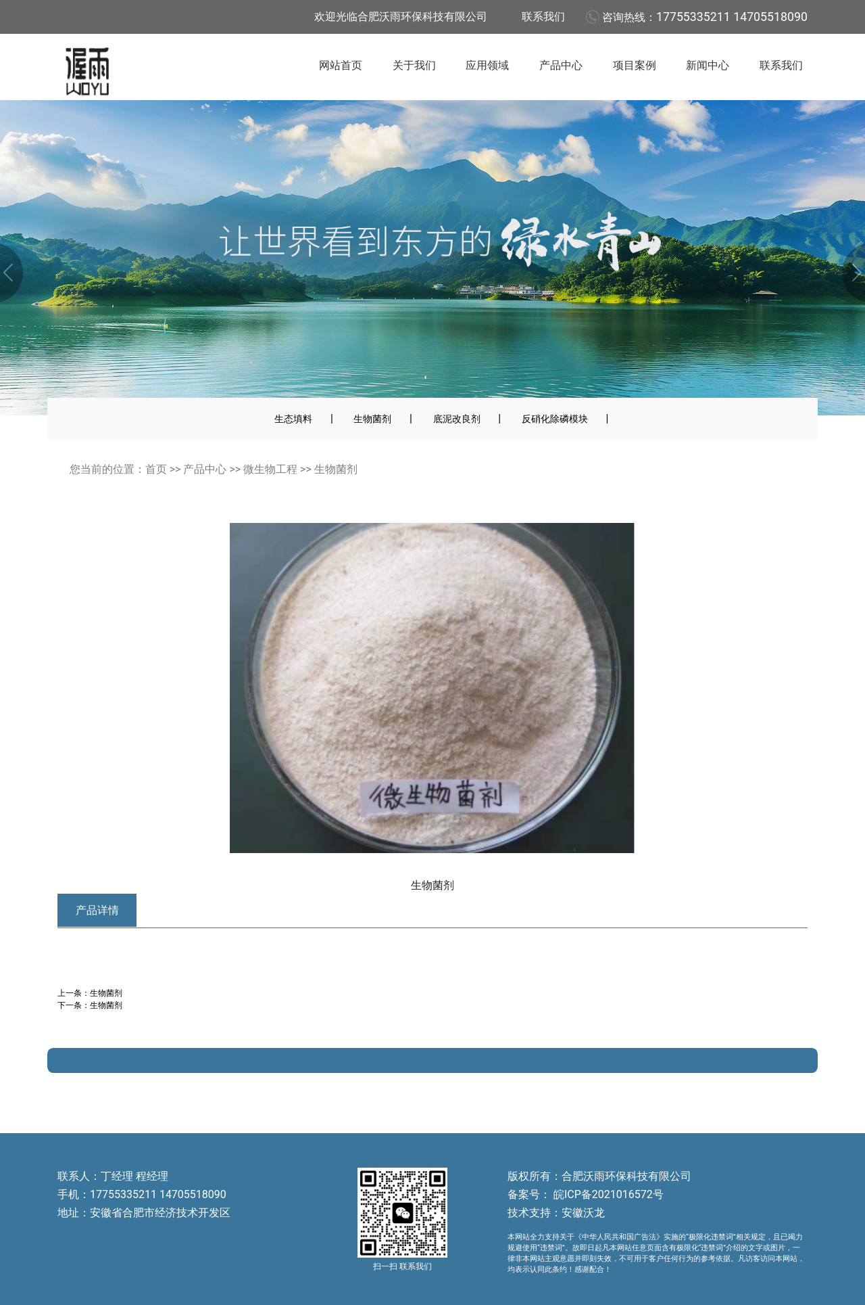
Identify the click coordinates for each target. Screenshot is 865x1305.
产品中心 (561, 65)
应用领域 (487, 65)
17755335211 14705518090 (732, 17)
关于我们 (414, 65)
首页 (156, 469)
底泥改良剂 (456, 418)
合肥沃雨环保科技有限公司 (626, 1176)
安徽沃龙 (583, 1212)
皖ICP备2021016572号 (607, 1194)
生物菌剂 (372, 418)
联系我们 (543, 16)
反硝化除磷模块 (555, 418)
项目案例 (634, 65)
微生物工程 (270, 469)
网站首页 (340, 65)
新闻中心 (707, 65)
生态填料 (293, 418)
